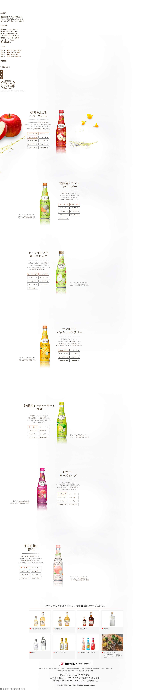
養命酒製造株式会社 (63, 685)
